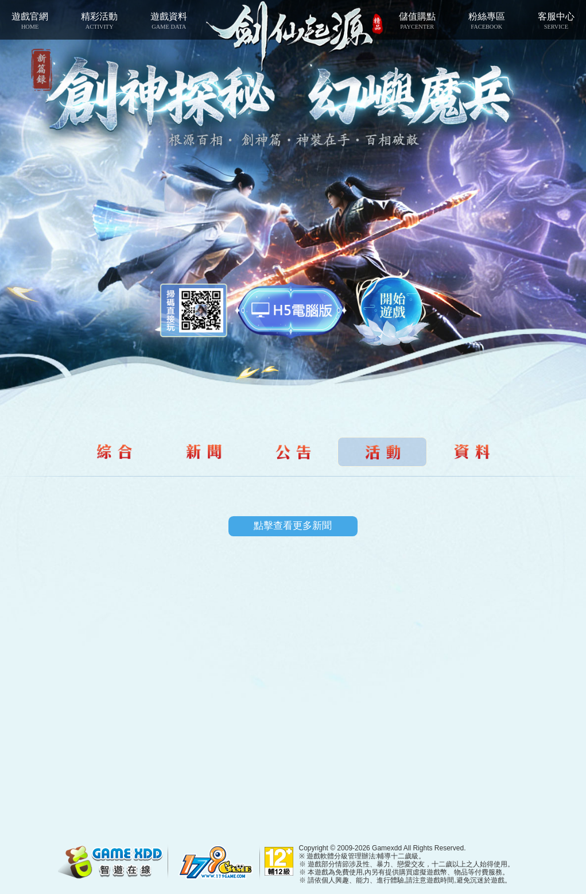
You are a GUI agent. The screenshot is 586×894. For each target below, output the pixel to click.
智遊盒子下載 (291, 310)
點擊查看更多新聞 (293, 525)
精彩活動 (99, 20)
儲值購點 (417, 20)
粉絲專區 (486, 20)
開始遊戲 (392, 308)
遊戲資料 (169, 20)
